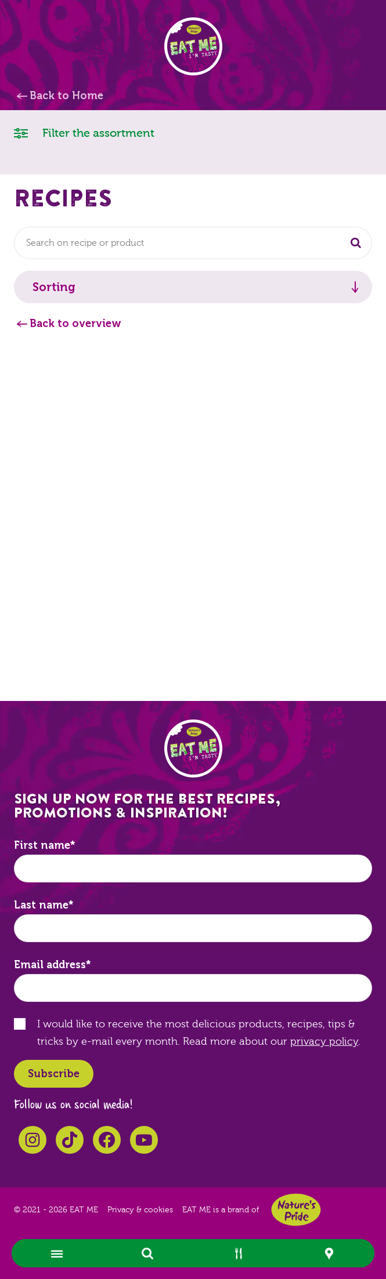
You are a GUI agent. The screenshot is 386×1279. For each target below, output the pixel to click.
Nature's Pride (296, 1209)
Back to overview (75, 323)
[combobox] (193, 243)
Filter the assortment (84, 132)
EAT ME (193, 46)
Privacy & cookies (140, 1210)
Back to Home (66, 95)
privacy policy (324, 1041)
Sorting (54, 287)
